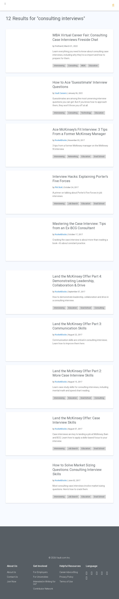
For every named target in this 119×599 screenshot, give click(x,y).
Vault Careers (61, 93)
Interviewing (59, 66)
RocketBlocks (61, 140)
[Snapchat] (88, 578)
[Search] (113, 5)
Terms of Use (66, 581)
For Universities (40, 577)
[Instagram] (103, 573)
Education (93, 66)
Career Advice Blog (69, 572)
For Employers (40, 572)
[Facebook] (88, 573)
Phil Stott (58, 187)
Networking (73, 156)
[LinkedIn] (93, 573)
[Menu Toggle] (5, 3)
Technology (86, 113)
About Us (11, 572)
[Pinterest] (108, 573)
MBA (83, 66)
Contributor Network (43, 588)
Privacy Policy (66, 577)
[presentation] (27, 50)
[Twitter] (98, 573)
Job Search (73, 204)
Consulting (72, 66)
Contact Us (12, 577)
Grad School (99, 156)
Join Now (11, 581)
